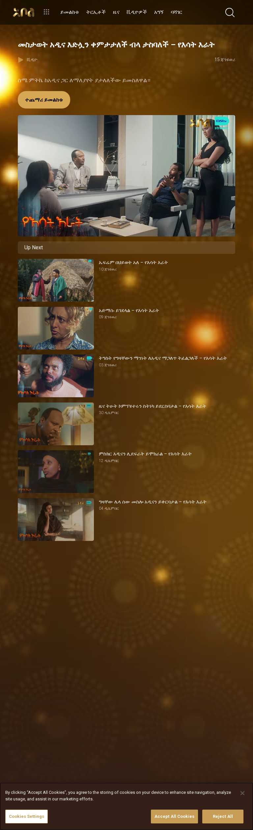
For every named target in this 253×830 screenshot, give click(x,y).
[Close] (242, 793)
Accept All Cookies (174, 816)
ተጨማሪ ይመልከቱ (44, 100)
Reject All (223, 816)
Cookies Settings (26, 816)
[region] (126, 806)
